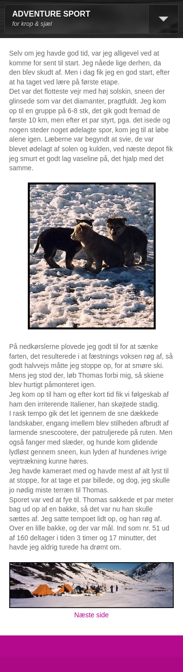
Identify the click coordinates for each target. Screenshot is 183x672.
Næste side (91, 615)
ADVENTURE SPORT (51, 14)
